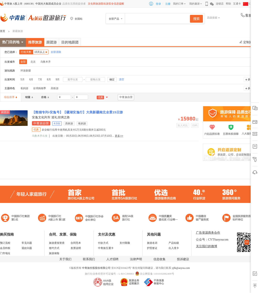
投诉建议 (183, 259)
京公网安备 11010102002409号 (157, 273)
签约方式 (54, 248)
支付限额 (125, 242)
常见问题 (27, 242)
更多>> (119, 135)
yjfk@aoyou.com (181, 267)
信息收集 (159, 259)
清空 (121, 79)
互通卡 (237, 3)
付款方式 (103, 242)
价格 (45, 97)
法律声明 (136, 259)
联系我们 (89, 259)
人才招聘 (112, 259)
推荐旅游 (35, 42)
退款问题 (27, 248)
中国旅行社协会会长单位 (89, 218)
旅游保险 (54, 253)
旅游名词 (152, 242)
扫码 (195, 125)
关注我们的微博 (206, 246)
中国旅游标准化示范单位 (198, 218)
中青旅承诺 (238, 218)
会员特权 (5, 248)
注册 (168, 3)
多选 (250, 79)
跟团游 (51, 42)
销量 (29, 97)
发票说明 (76, 248)
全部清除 (56, 52)
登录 (158, 3)
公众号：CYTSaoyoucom (212, 239)
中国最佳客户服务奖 (163, 218)
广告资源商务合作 (208, 232)
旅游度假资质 (57, 242)
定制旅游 (247, 42)
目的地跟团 (70, 42)
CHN (248, 3)
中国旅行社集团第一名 (16, 218)
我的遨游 (194, 3)
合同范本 (76, 242)
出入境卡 (174, 248)
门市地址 (5, 253)
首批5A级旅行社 (52, 218)
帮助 (228, 3)
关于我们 (65, 259)
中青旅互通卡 (106, 248)
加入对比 (182, 125)
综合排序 (10, 97)
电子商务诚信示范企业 (124, 218)
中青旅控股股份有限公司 (96, 267)
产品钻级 (174, 242)
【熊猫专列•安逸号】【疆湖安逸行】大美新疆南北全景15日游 (77, 112)
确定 (112, 79)
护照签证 (152, 248)
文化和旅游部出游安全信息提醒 (106, 3)
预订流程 (5, 242)
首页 (2, 31)
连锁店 (220, 3)
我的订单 (178, 3)
